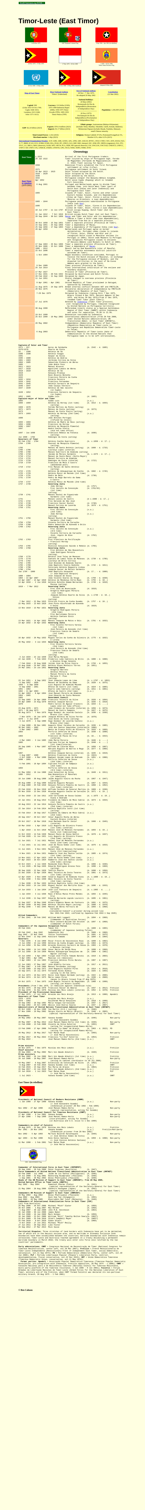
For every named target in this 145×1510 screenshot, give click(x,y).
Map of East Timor (32, 93)
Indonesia (82, 331)
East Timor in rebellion (27, 188)
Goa (81, 213)
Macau (68, 228)
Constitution (113, 92)
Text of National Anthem (86, 91)
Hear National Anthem (59, 92)
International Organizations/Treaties (33, 141)
